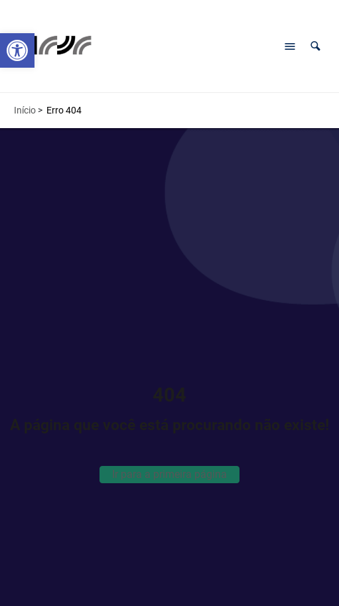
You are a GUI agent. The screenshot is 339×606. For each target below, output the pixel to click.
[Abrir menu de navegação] (290, 46)
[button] (315, 46)
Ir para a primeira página (169, 474)
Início (25, 110)
